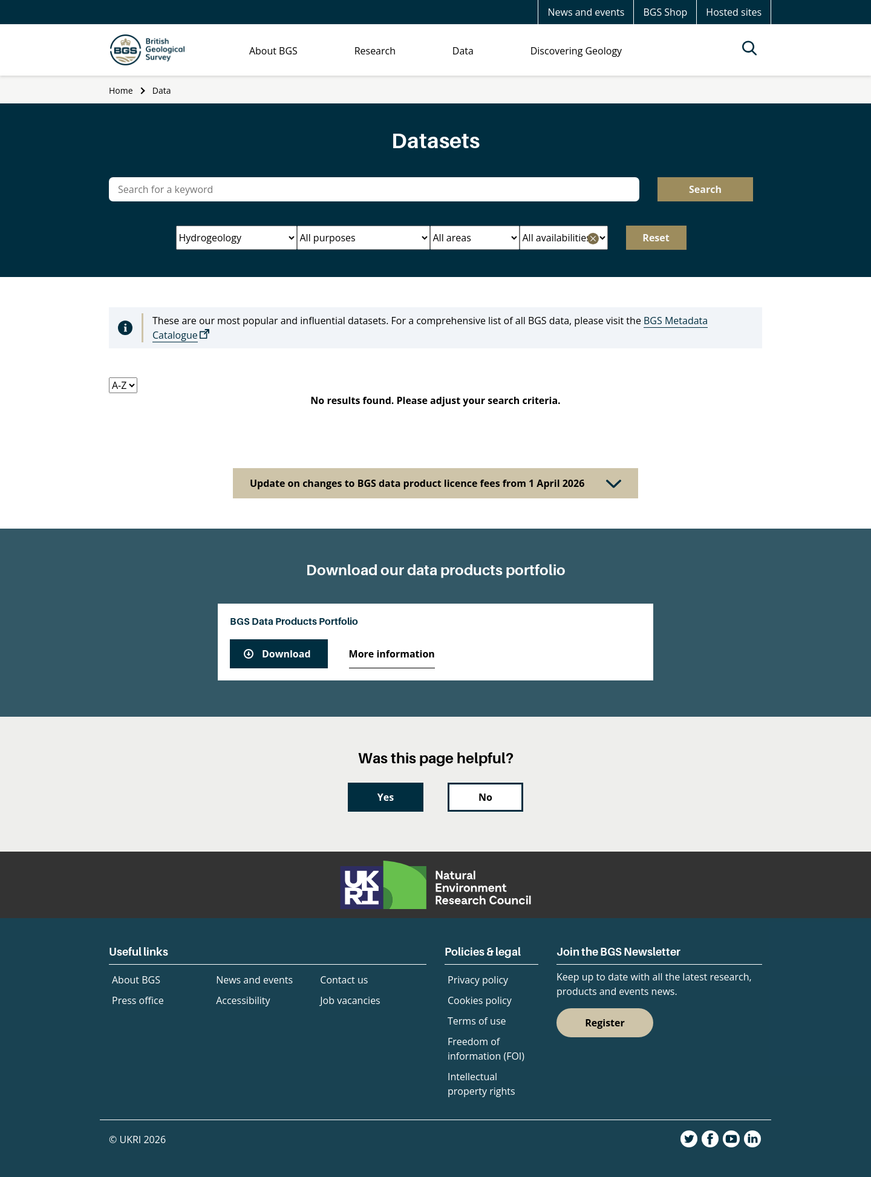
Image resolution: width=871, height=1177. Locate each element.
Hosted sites (734, 12)
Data (161, 90)
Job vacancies (350, 1000)
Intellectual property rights (481, 1084)
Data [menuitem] (463, 50)
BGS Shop (665, 12)
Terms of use (477, 1021)
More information (392, 653)
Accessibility (243, 1000)
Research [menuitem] (375, 50)
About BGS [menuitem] (273, 50)
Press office (138, 1000)
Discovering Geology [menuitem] (576, 50)
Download (286, 653)
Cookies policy (480, 1000)
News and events (585, 12)
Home (121, 90)
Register (605, 1022)
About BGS (136, 979)
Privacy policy (478, 979)
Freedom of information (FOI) (486, 1049)
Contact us (344, 979)
